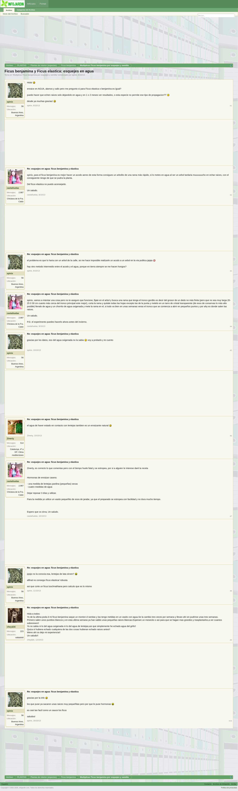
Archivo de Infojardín (221, 784)
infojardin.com (24, 788)
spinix (74, 75)
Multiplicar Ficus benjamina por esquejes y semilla (35, 75)
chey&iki (11, 627)
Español (5, 784)
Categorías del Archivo (26, 10)
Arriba (233, 784)
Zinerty (10, 438)
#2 (231, 195)
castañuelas (13, 188)
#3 (231, 271)
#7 (231, 516)
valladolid (19, 637)
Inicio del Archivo (10, 14)
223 (22, 631)
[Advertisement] (96, 41)
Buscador (25, 14)
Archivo (9, 10)
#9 (231, 640)
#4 (231, 326)
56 (22, 106)
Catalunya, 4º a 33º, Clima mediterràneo (17, 452)
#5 (231, 350)
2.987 (21, 192)
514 (22, 443)
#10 (230, 721)
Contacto (208, 784)
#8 (231, 591)
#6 (231, 436)
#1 (231, 106)
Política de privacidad (229, 788)
